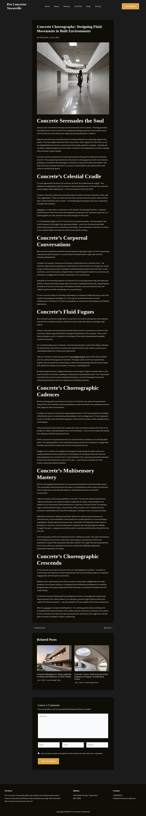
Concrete (40, 209)
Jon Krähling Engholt (78, 357)
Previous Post (39, 628)
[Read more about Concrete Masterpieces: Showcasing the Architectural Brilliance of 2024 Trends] (54, 658)
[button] (130, 6)
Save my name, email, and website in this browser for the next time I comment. (72, 755)
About (58, 6)
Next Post (108, 628)
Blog (84, 6)
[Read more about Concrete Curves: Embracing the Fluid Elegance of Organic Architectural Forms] (91, 658)
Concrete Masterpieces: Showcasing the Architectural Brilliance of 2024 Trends (53, 676)
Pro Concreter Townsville (24, 6)
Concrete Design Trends (54, 682)
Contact (91, 6)
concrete (47, 608)
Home (51, 6)
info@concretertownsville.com (125, 798)
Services (67, 6)
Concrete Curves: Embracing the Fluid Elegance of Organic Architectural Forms (89, 676)
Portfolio (76, 6)
